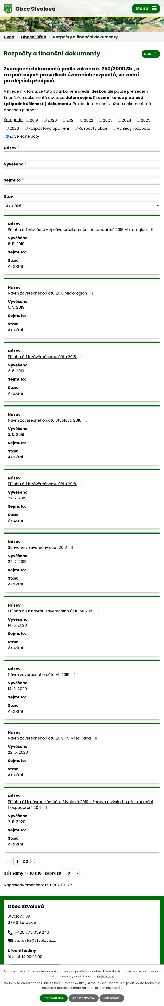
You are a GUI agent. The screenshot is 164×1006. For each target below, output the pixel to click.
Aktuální (15, 266)
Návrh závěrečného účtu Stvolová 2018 (48, 420)
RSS (151, 54)
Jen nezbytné (83, 998)
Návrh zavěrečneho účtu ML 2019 (42, 674)
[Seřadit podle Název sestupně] (18, 147)
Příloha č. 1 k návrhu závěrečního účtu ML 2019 (54, 611)
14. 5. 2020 (17, 625)
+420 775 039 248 (31, 932)
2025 (146, 120)
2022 (88, 120)
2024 (126, 120)
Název (10, 147)
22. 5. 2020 (18, 752)
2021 (70, 120)
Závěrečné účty (24, 136)
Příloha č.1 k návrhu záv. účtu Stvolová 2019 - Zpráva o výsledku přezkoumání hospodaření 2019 (80, 804)
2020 (52, 120)
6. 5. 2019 (16, 243)
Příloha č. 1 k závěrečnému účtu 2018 (46, 356)
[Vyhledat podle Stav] (82, 206)
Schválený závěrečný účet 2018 (41, 547)
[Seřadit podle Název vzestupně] (18, 146)
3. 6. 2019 (16, 371)
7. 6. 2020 (16, 821)
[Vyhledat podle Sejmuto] (82, 189)
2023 (107, 120)
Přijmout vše (54, 998)
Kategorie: (13, 119)
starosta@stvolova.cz (35, 940)
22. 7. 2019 (17, 498)
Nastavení (111, 998)
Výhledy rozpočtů (133, 128)
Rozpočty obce (93, 128)
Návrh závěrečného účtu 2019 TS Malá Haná (53, 738)
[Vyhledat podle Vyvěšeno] (82, 172)
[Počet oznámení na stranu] (71, 873)
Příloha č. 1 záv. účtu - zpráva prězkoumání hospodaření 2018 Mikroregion (81, 229)
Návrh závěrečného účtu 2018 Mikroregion (51, 293)
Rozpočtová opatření (48, 128)
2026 (14, 128)
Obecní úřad (33, 37)
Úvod (9, 37)
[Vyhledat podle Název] (82, 155)
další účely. (105, 976)
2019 (34, 120)
